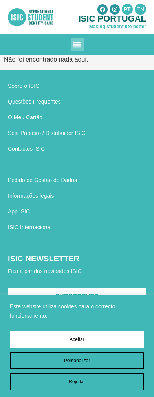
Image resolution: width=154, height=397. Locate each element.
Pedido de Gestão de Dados (42, 180)
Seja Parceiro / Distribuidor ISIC (47, 133)
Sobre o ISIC (23, 86)
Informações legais (31, 196)
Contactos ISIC (26, 149)
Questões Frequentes (34, 101)
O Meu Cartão (25, 117)
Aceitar (77, 339)
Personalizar (77, 360)
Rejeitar (77, 381)
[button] (77, 44)
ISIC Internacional (29, 227)
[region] (77, 346)
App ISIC (19, 211)
